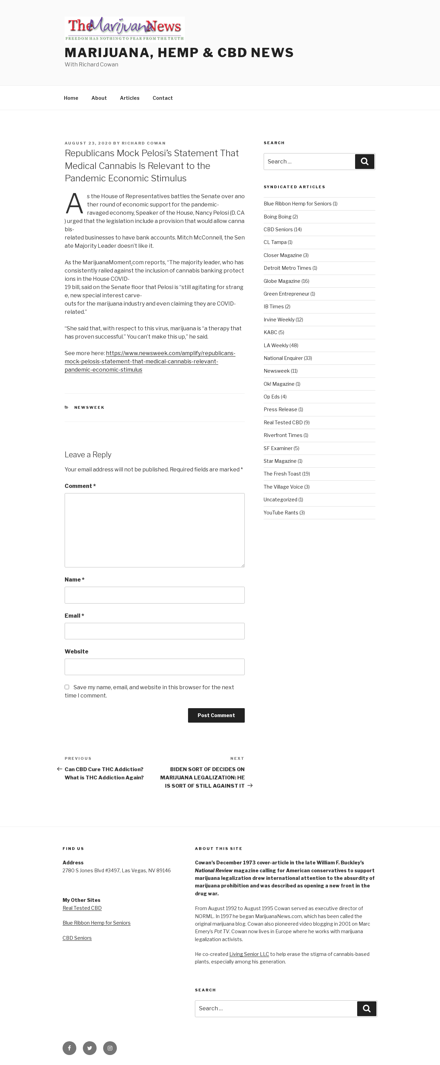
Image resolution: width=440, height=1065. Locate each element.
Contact (163, 98)
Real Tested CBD (283, 422)
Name (75, 579)
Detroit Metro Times (287, 268)
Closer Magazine (283, 255)
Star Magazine (280, 461)
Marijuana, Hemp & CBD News (180, 52)
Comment (80, 486)
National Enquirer (283, 358)
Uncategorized (280, 499)
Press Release (280, 409)
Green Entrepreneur (286, 294)
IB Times (274, 306)
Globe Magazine (282, 281)
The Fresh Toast (282, 474)
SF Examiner (278, 448)
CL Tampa (275, 242)
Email (74, 616)
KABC (270, 332)
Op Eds (272, 397)
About (99, 98)
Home (71, 98)
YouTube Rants (281, 512)
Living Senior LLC (249, 954)
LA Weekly (276, 345)
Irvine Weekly (279, 319)
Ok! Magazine (279, 384)
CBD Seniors (278, 229)
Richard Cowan (144, 143)
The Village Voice (283, 487)
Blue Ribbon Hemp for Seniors (298, 203)
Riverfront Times (283, 435)
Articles (130, 98)
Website (76, 651)
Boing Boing (278, 217)
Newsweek (89, 407)
